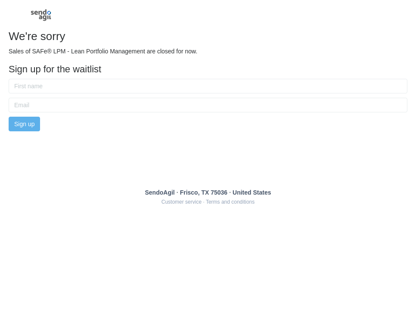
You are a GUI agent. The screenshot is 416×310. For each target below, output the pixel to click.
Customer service (181, 202)
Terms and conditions (230, 202)
